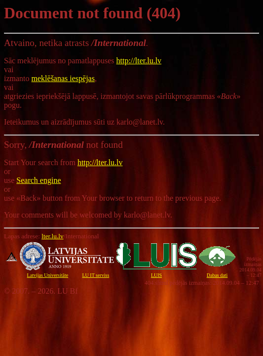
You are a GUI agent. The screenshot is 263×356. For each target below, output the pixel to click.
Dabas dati (217, 275)
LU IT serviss (95, 275)
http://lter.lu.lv (139, 60)
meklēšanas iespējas (63, 78)
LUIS (156, 275)
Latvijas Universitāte (48, 275)
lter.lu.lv (52, 236)
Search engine (38, 180)
